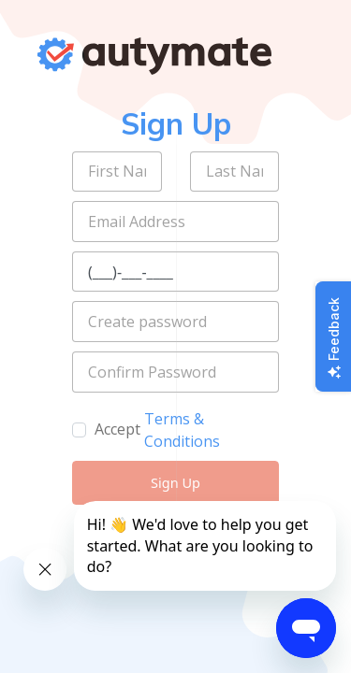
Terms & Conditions (182, 429)
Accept (117, 429)
